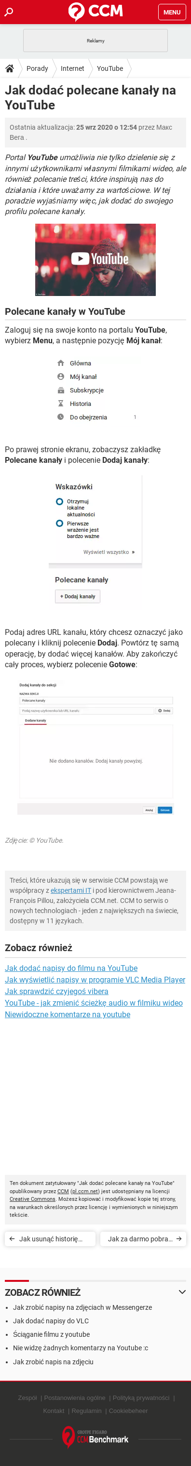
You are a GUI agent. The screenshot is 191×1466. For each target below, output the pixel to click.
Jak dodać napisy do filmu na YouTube (71, 968)
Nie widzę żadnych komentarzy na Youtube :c (80, 1348)
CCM (63, 1191)
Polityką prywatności (141, 1397)
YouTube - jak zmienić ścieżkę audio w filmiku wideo (94, 1003)
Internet (72, 68)
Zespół (27, 1397)
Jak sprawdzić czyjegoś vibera (57, 991)
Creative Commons (32, 1199)
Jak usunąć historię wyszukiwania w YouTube (48, 1240)
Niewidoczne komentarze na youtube (67, 1014)
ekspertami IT (71, 890)
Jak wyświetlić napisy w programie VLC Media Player (95, 979)
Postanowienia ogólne (75, 1397)
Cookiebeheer (128, 1410)
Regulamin (86, 1410)
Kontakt (53, 1410)
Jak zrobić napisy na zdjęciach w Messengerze (82, 1307)
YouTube (110, 68)
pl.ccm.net (85, 1191)
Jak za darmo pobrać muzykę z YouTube (140, 1240)
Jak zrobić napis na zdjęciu (53, 1362)
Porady (37, 68)
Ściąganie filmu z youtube (51, 1334)
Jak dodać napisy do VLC (51, 1321)
